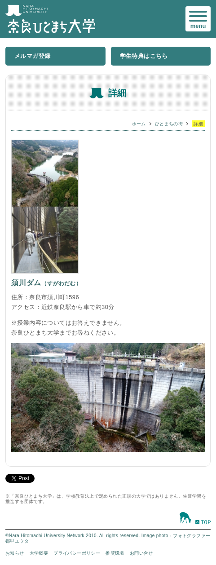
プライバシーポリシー (76, 553)
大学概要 (39, 553)
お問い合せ (141, 553)
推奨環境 (115, 553)
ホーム (139, 123)
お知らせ (14, 553)
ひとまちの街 (169, 123)
